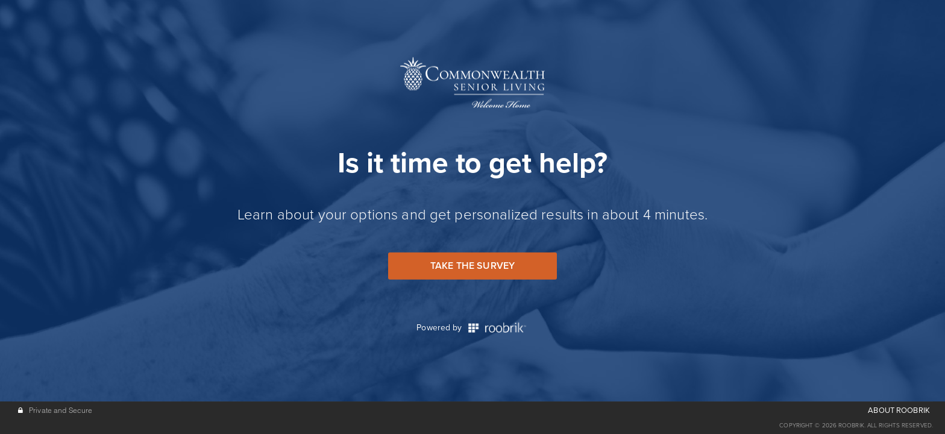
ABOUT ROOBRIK (899, 410)
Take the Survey (472, 266)
